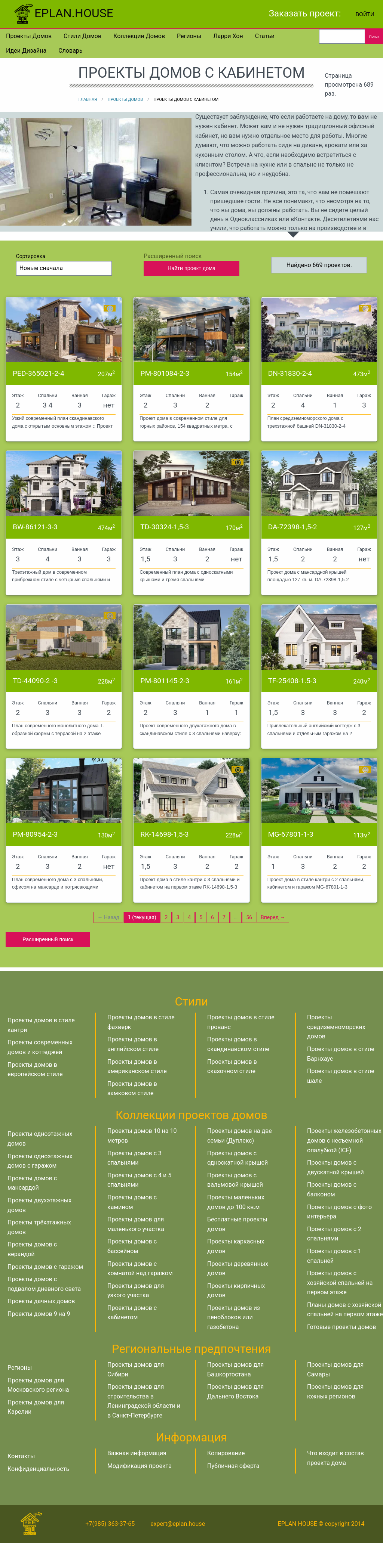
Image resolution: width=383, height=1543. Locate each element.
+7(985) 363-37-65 (110, 1523)
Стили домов (82, 36)
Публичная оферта (233, 1465)
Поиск (374, 36)
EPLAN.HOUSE (62, 13)
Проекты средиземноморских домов (336, 1027)
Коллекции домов (139, 36)
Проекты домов (29, 36)
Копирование (226, 1453)
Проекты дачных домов (41, 1301)
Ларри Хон (228, 36)
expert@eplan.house (177, 1523)
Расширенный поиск (47, 939)
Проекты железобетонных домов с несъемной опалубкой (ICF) (344, 1140)
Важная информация (136, 1453)
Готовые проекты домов (341, 1326)
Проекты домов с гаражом (45, 1266)
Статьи (265, 36)
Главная (88, 99)
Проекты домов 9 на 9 (38, 1313)
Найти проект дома (191, 268)
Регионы (189, 36)
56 (249, 917)
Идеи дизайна (26, 50)
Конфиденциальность (38, 1468)
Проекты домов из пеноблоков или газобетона (233, 1317)
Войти (365, 14)
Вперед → (273, 917)
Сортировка (64, 264)
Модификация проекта (139, 1465)
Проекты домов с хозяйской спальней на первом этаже (340, 1283)
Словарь (70, 50)
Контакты (21, 1456)
